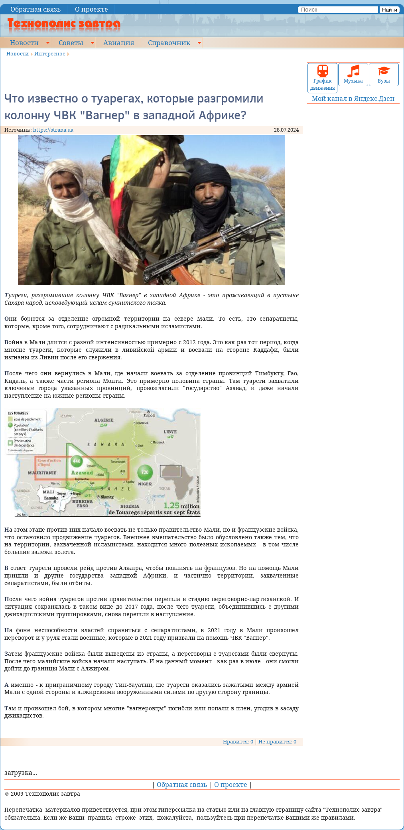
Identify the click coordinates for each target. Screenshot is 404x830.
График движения (322, 78)
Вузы (384, 74)
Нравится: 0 (238, 741)
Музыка (353, 74)
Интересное (49, 53)
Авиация (118, 42)
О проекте (91, 9)
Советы (71, 42)
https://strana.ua (53, 129)
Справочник (169, 42)
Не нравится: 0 (277, 741)
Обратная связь (35, 9)
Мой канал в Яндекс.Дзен (353, 98)
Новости (24, 42)
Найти (389, 10)
